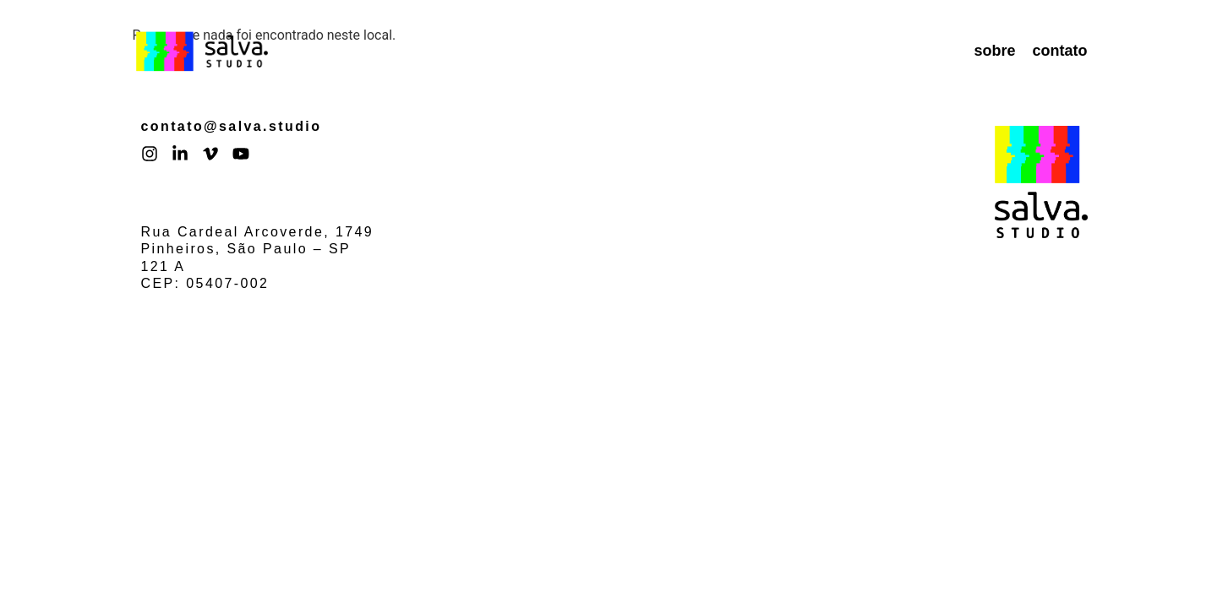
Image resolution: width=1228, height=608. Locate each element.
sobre (994, 50)
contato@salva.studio (231, 126)
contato (1060, 50)
